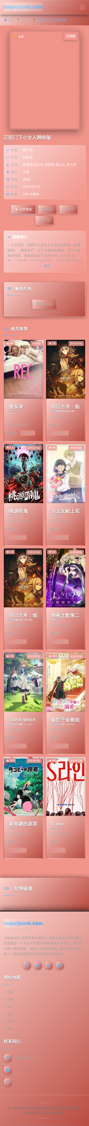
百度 (10, 992)
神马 (10, 1021)
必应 (10, 1014)
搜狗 (10, 1029)
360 (10, 1007)
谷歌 (10, 999)
